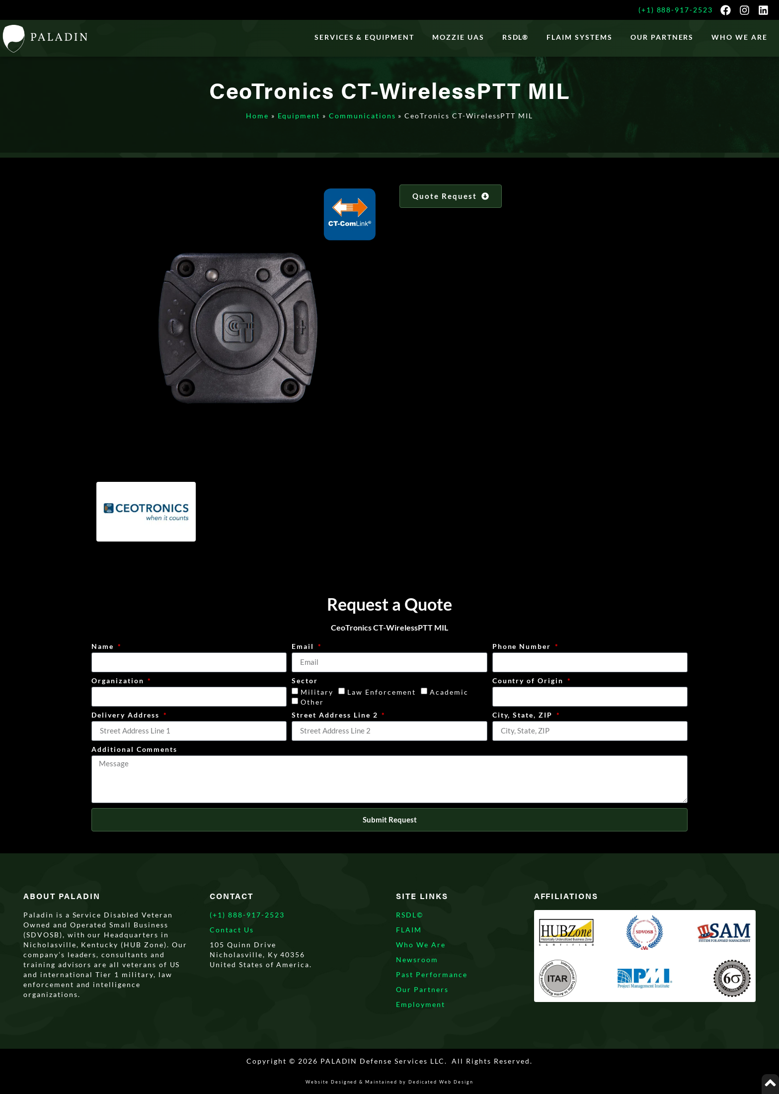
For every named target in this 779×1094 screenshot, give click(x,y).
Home (257, 115)
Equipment (299, 115)
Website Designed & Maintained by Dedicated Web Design (389, 1082)
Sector (305, 681)
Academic (449, 692)
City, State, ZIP (523, 715)
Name (103, 646)
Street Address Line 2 (336, 715)
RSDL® (515, 37)
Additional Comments (134, 749)
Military (317, 692)
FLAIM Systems (579, 37)
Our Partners (662, 37)
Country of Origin (529, 681)
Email (304, 646)
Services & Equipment (364, 37)
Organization (118, 681)
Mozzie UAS (458, 37)
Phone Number (522, 646)
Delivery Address (126, 715)
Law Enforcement (381, 692)
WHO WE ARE (739, 37)
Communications (362, 115)
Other (312, 702)
